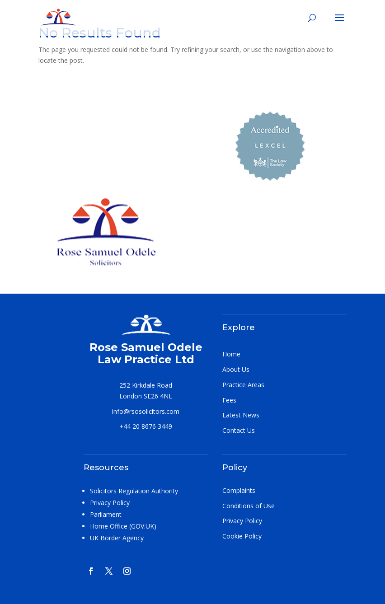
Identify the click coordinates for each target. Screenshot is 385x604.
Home (231, 354)
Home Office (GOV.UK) (123, 526)
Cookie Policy (242, 536)
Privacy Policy (110, 502)
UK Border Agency (117, 538)
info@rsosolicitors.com (145, 411)
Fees (229, 400)
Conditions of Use (248, 505)
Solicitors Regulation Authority (134, 491)
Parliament (106, 514)
